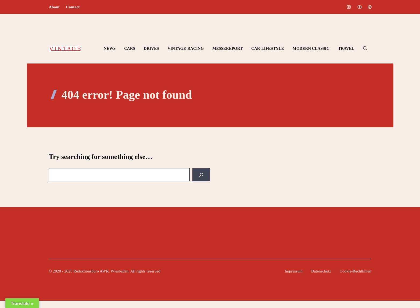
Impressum (294, 271)
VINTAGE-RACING (186, 48)
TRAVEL (346, 48)
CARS (129, 48)
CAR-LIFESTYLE (267, 48)
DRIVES (151, 48)
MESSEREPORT (227, 48)
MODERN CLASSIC (311, 48)
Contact (73, 7)
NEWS (110, 48)
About (54, 7)
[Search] (201, 174)
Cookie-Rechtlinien (355, 271)
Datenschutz (321, 271)
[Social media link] (349, 7)
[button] (365, 48)
